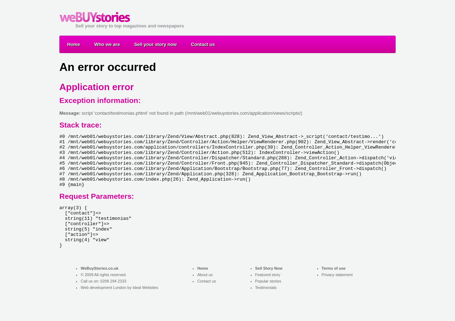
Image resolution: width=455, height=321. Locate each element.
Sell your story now (155, 44)
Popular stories (268, 301)
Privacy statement (337, 295)
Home (73, 44)
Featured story (267, 295)
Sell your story (94, 17)
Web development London (103, 308)
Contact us (203, 44)
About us (205, 295)
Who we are (107, 44)
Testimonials (266, 308)
